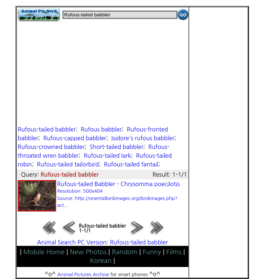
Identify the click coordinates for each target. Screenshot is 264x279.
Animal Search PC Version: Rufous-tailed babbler (102, 242)
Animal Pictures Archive (83, 274)
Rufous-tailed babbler (47, 129)
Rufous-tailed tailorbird (68, 164)
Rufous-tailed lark (107, 155)
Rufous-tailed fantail (131, 164)
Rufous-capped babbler (74, 138)
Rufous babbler (101, 129)
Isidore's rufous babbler (143, 138)
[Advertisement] (102, 73)
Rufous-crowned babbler (51, 147)
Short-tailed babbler (116, 147)
